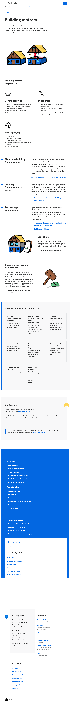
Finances (11, 505)
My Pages (18, 542)
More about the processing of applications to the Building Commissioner (50, 224)
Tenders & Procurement (15, 520)
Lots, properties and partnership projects (21, 534)
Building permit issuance (42, 229)
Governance (12, 494)
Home (6, 7)
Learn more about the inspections (50, 250)
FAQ (46, 635)
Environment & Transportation (18, 475)
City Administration (14, 491)
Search (12, 547)
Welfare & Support (14, 472)
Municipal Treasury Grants (16, 530)
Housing (10, 517)
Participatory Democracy (16, 482)
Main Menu (65, 3)
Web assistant (46, 621)
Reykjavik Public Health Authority (19, 524)
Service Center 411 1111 (46, 648)
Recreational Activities (14, 568)
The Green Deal (13, 508)
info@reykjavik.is (24, 411)
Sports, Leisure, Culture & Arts (17, 479)
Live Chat (46, 627)
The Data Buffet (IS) (13, 571)
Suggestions (46, 654)
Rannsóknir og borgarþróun (17, 527)
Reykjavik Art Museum (14, 574)
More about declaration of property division (19, 291)
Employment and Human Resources (19, 501)
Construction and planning (20, 6)
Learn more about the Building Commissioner (50, 177)
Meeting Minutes (13, 498)
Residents (10, 6)
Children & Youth (13, 465)
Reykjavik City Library (14, 558)
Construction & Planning (16, 468)
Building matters (32, 6)
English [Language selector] (8, 542)
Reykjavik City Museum (14, 561)
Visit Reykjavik (11, 564)
